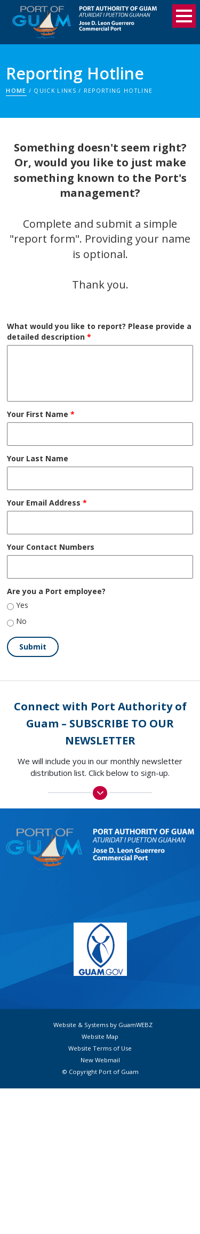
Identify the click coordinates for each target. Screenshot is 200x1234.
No (21, 621)
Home (16, 90)
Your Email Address (47, 503)
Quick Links (55, 90)
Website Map (100, 1036)
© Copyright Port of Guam (100, 1072)
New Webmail (100, 1060)
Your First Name (41, 414)
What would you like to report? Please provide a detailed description (99, 331)
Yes (22, 605)
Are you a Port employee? (56, 591)
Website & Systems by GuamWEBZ (103, 1025)
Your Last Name (37, 458)
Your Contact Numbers (50, 547)
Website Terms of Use (100, 1048)
